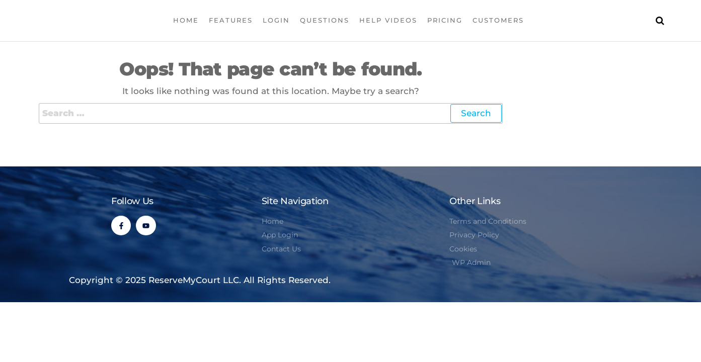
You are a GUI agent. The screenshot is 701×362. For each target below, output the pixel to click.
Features (231, 20)
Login (276, 20)
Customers (498, 20)
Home (186, 20)
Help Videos (388, 20)
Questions (324, 20)
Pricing (444, 20)
